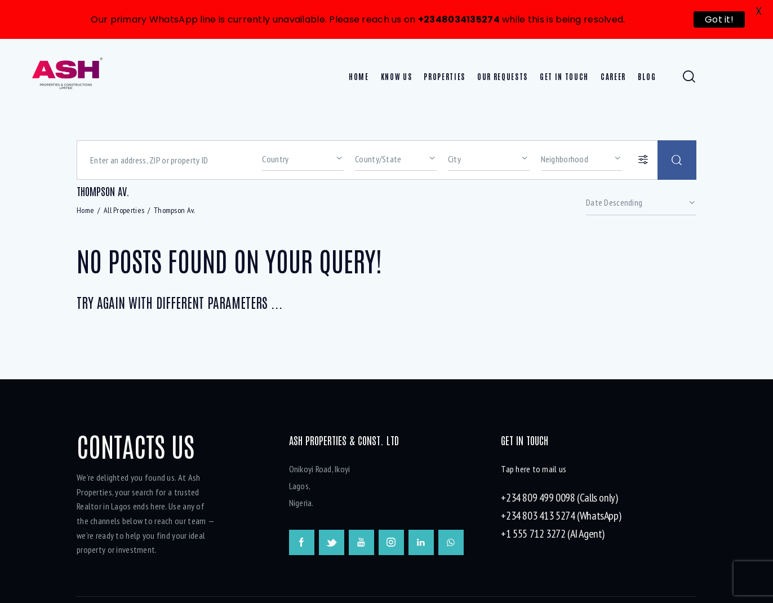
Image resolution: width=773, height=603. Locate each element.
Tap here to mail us (533, 467)
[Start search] (677, 159)
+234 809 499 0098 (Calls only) (559, 496)
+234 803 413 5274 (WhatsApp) (561, 514)
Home (85, 208)
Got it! (719, 19)
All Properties (124, 208)
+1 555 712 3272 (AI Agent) (553, 532)
